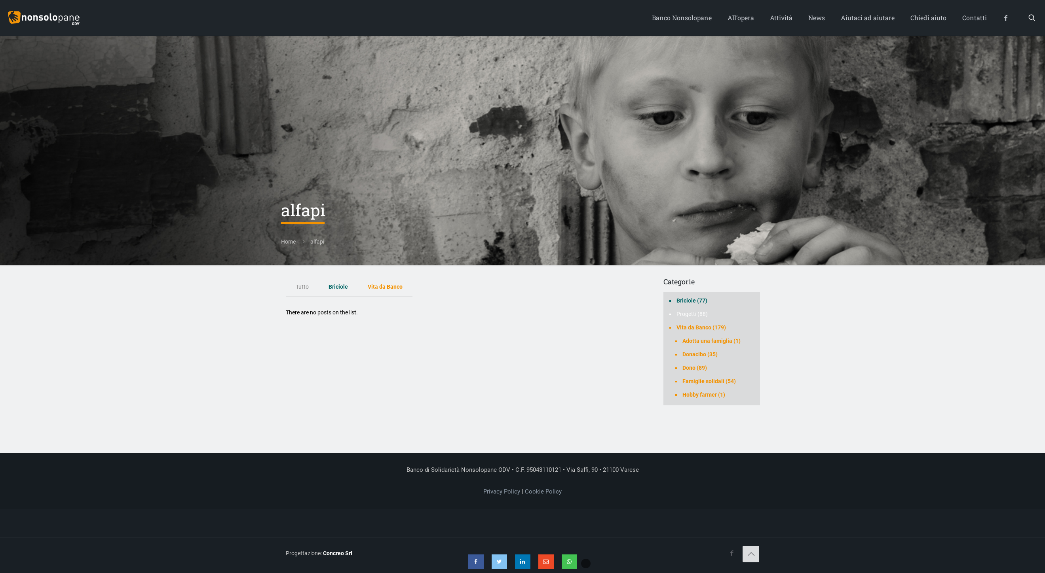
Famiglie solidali (703, 381)
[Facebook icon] (732, 553)
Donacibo (694, 354)
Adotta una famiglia (707, 341)
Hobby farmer (699, 394)
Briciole (338, 287)
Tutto (302, 287)
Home (288, 241)
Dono (688, 368)
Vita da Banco (385, 287)
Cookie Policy (543, 491)
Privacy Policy (501, 491)
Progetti (686, 314)
